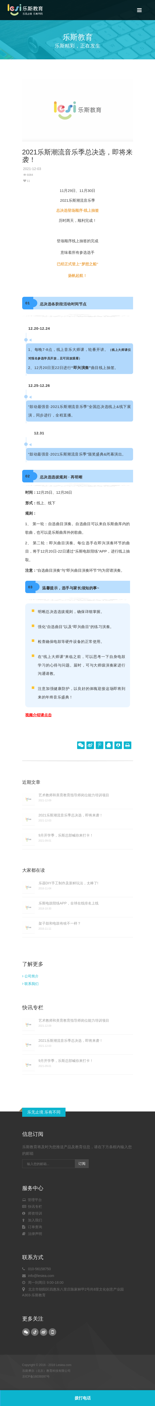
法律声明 (32, 1234)
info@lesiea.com (38, 1276)
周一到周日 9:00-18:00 (43, 1282)
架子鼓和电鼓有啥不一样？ (60, 923)
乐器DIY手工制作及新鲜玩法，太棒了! (68, 883)
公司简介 (30, 976)
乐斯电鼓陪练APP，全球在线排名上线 (69, 903)
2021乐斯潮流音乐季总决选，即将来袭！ (71, 815)
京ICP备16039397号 (36, 1376)
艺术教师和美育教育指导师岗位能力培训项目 (74, 795)
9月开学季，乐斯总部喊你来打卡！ (66, 835)
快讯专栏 (32, 1207)
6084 (28, 174)
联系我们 (30, 984)
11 (26, 180)
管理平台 (32, 1200)
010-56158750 (36, 1269)
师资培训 (32, 1213)
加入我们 (32, 1220)
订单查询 (32, 1227)
